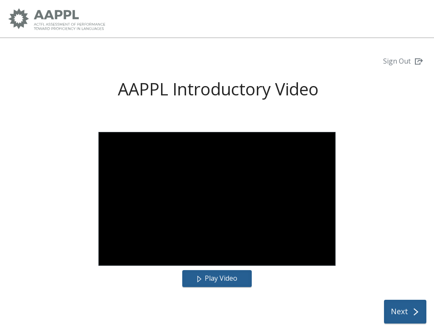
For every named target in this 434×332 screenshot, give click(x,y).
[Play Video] (217, 278)
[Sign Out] (403, 61)
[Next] (405, 312)
